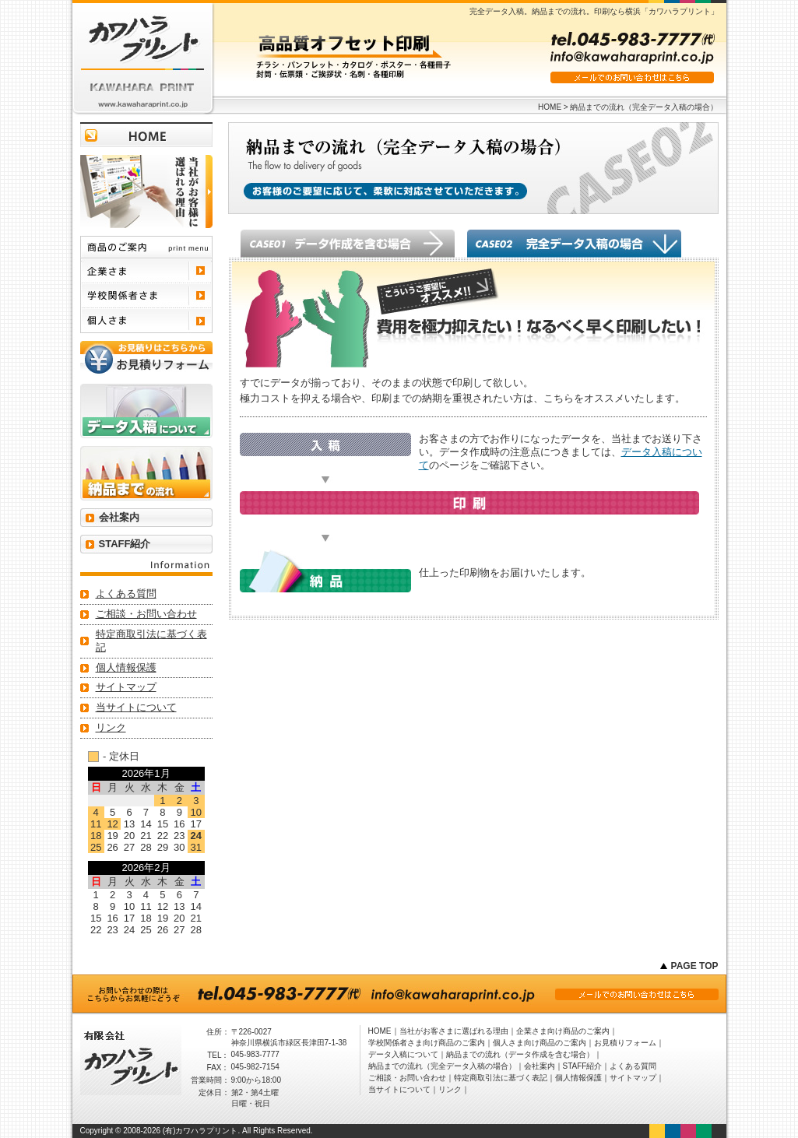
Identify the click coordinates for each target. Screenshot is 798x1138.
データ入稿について (403, 1054)
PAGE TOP (695, 966)
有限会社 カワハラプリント (142, 58)
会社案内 (119, 517)
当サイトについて (136, 707)
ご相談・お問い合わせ (146, 614)
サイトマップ (126, 687)
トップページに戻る (146, 134)
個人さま (146, 320)
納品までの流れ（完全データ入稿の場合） (442, 1066)
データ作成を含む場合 (348, 244)
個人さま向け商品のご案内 (539, 1042)
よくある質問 (126, 593)
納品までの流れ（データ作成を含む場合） (520, 1054)
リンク (111, 727)
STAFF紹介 (125, 544)
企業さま (146, 270)
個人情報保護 (126, 667)
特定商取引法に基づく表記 (151, 640)
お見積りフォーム (625, 1042)
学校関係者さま (146, 295)
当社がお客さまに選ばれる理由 (453, 1031)
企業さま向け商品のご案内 (563, 1031)
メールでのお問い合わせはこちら (632, 77)
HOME (549, 107)
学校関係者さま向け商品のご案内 (426, 1042)
